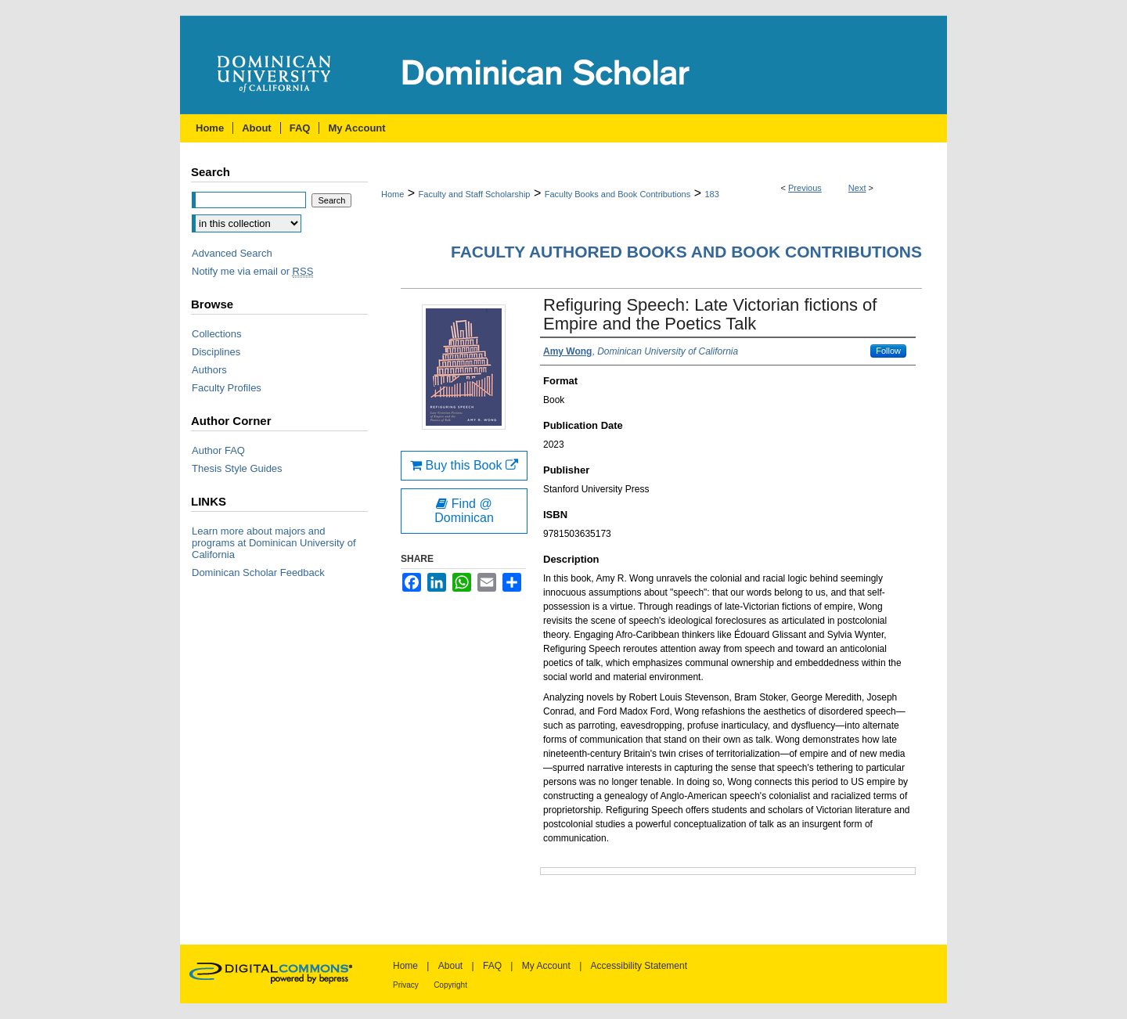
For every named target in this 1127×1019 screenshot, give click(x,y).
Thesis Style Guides (237, 468)
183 (711, 194)
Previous (805, 188)
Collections (217, 334)
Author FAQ (218, 450)
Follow (888, 350)
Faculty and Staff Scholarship (475, 194)
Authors (209, 370)
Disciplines (216, 352)
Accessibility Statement (639, 965)
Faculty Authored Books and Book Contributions (686, 252)
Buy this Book (464, 465)
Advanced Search (232, 253)
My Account (546, 965)
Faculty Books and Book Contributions (618, 194)
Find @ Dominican (464, 510)
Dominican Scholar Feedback (258, 572)
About (450, 965)
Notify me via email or (252, 271)
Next (857, 188)
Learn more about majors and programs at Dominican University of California (274, 542)
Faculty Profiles (226, 388)
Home (392, 194)
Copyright (450, 985)
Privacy (406, 985)
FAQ (492, 965)
